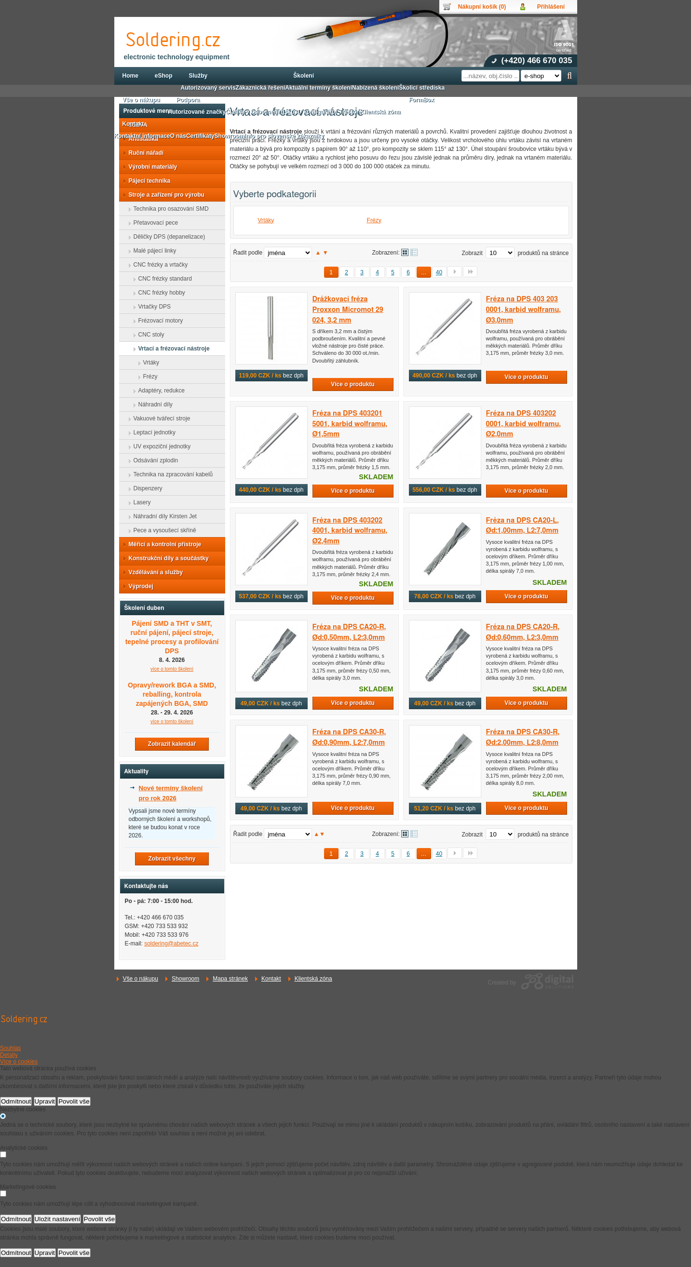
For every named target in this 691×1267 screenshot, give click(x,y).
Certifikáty (200, 136)
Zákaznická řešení (260, 87)
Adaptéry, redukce (159, 390)
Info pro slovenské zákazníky (284, 136)
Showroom (185, 978)
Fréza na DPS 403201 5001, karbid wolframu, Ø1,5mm (349, 424)
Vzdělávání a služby (153, 572)
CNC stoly (148, 334)
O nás (178, 136)
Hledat (570, 75)
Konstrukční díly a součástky (166, 558)
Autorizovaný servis (208, 87)
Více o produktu (353, 384)
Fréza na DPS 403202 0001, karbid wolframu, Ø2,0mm (523, 424)
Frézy (374, 220)
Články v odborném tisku (260, 111)
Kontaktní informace (142, 136)
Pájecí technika (147, 180)
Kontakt (271, 978)
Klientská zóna (313, 978)
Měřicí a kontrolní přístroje (162, 544)
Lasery (139, 502)
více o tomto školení (171, 721)
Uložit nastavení (58, 1219)
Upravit (45, 1101)
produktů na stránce (543, 253)
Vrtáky (266, 220)
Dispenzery (145, 488)
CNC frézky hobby (159, 292)
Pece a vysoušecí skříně (162, 530)
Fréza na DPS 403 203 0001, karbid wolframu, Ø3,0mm (523, 309)
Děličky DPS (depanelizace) (166, 236)
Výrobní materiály (150, 166)
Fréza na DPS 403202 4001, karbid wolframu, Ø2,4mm (349, 531)
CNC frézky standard (162, 278)
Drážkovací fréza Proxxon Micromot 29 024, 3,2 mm (347, 309)
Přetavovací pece (153, 222)
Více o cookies (19, 1061)
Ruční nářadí (143, 152)
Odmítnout (16, 1101)
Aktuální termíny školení (318, 87)
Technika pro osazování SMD (168, 208)
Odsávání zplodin (153, 460)
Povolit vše (73, 1101)
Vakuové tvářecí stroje (159, 418)
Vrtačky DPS (152, 306)
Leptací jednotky (152, 432)
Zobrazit (471, 253)
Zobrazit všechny (171, 858)
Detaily (9, 1054)
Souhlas (10, 1048)
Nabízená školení (375, 87)
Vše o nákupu (140, 978)
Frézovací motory (158, 320)
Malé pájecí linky (152, 250)
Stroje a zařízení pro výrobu (163, 194)
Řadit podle (248, 252)
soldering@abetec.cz (171, 943)
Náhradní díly (153, 404)
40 (439, 272)
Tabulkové (414, 252)
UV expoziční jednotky (159, 446)
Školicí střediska (422, 87)
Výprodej (138, 586)
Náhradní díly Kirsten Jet (162, 516)
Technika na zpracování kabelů (170, 474)
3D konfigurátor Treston (327, 111)
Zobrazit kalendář (172, 744)
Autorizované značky (197, 111)
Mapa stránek (230, 978)
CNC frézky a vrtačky (158, 264)
